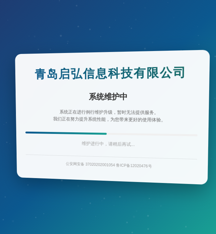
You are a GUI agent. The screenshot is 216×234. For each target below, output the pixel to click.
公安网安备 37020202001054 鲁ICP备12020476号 (109, 164)
